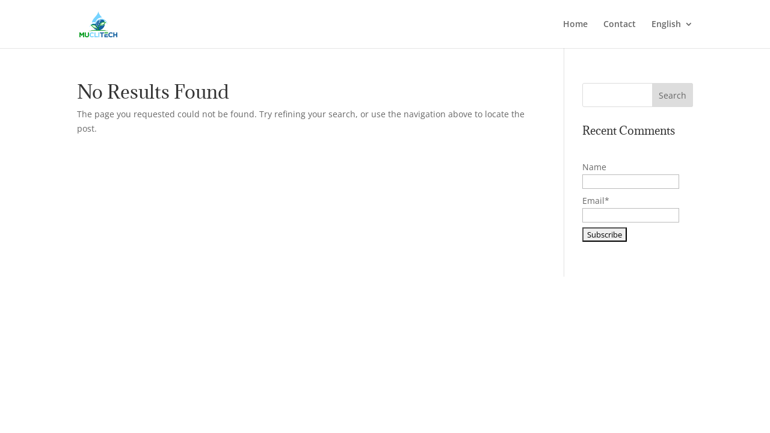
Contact (619, 24)
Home (575, 24)
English (666, 24)
